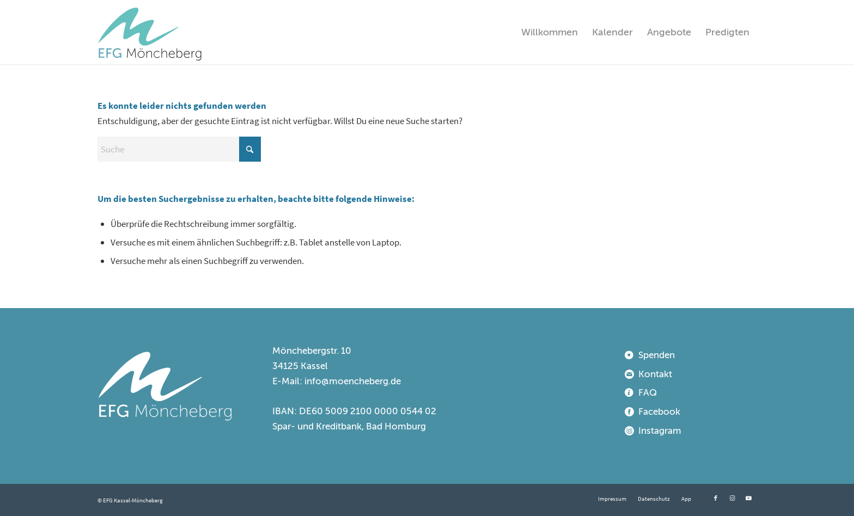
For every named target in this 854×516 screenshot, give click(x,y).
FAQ (647, 393)
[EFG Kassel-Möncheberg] (149, 32)
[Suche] (179, 149)
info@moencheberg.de (352, 381)
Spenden (656, 355)
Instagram (659, 431)
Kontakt (655, 374)
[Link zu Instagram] (732, 498)
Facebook (659, 412)
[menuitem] (549, 32)
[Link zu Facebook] (715, 498)
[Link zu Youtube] (748, 498)
